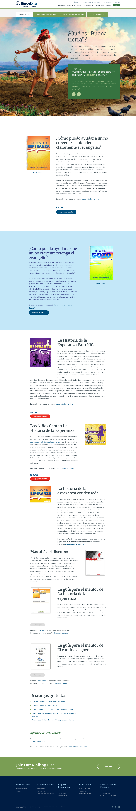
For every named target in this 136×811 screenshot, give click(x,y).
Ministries (77, 5)
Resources (62, 5)
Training (70, 5)
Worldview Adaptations (73, 14)
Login (116, 5)
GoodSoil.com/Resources (77, 747)
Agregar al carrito (66, 212)
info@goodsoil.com (63, 791)
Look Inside (38, 173)
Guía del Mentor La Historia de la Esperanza (48, 702)
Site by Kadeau (45, 807)
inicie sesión (42, 630)
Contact (108, 5)
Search (116, 2)
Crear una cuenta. (61, 633)
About (98, 5)
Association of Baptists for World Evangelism (54, 806)
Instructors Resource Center (92, 2)
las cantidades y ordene (91, 199)
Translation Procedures (46, 14)
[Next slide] (79, 94)
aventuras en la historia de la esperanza (45, 442)
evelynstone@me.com (74, 544)
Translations (88, 5)
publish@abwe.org (21, 788)
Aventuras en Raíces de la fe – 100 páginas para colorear (53, 720)
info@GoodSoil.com (37, 741)
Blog (102, 5)
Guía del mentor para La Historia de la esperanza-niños (52, 709)
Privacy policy (37, 807)
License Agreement (97, 14)
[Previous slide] (74, 94)
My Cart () (107, 2)
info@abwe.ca (41, 788)
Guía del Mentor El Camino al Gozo (45, 706)
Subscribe (108, 766)
